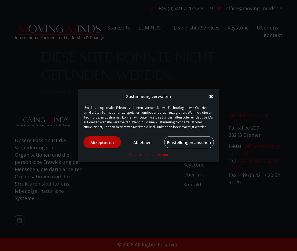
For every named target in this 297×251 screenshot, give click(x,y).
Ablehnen (142, 142)
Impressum (159, 154)
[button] (211, 96)
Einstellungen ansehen (189, 142)
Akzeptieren (102, 142)
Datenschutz (138, 154)
